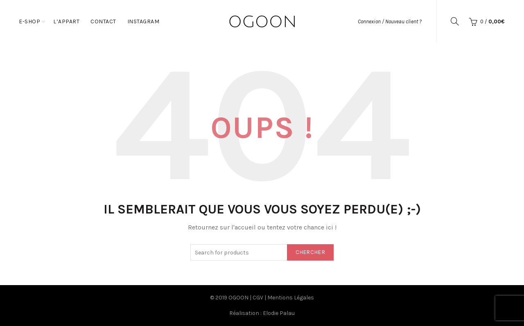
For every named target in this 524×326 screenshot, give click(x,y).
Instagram (143, 21)
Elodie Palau (279, 313)
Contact (103, 21)
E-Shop (29, 21)
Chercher (310, 252)
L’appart (66, 21)
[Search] (454, 21)
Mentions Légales (290, 297)
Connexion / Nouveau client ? (390, 21)
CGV (258, 297)
